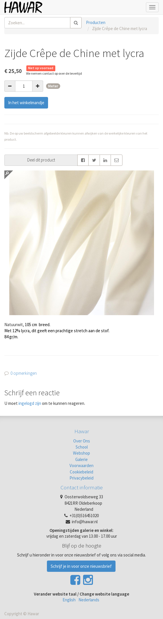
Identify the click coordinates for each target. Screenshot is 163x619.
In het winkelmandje (26, 102)
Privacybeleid (81, 478)
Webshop (81, 453)
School (82, 447)
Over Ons (81, 441)
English (69, 600)
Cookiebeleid (81, 472)
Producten (95, 22)
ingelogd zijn (30, 403)
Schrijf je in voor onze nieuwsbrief (81, 566)
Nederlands (88, 600)
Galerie (81, 459)
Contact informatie (82, 487)
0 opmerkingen (23, 373)
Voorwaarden (81, 465)
